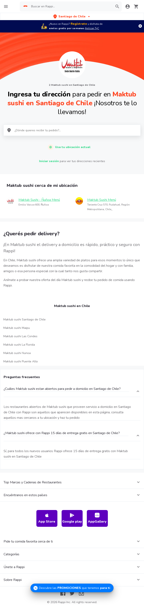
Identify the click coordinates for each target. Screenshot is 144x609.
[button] (72, 16)
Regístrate (79, 24)
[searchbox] (71, 6)
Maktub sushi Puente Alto (20, 361)
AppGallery (97, 518)
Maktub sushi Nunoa (17, 353)
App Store (46, 518)
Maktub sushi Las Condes (20, 336)
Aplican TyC (92, 28)
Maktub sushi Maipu (16, 328)
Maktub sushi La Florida (19, 345)
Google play (72, 518)
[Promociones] (72, 588)
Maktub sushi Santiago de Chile (24, 319)
